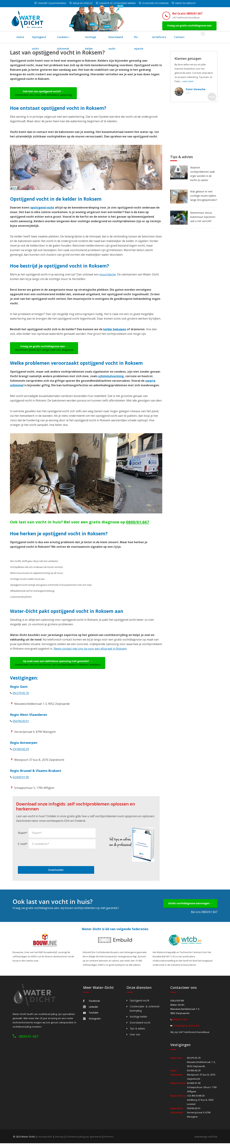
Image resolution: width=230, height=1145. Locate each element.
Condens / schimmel (75, 37)
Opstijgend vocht (43, 37)
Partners (109, 1138)
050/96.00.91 (21, 722)
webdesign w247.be (206, 1138)
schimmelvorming (111, 377)
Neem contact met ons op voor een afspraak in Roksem (90, 650)
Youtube (90, 1014)
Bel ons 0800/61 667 (204, 914)
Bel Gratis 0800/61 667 (186, 13)
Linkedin (90, 1008)
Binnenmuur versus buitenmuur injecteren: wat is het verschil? (203, 217)
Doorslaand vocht (135, 37)
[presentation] (44, 858)
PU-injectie (161, 37)
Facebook (91, 1002)
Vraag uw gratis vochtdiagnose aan (188, 25)
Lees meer (188, 81)
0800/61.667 (137, 522)
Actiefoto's (183, 37)
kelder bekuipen (114, 330)
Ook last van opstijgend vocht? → (44, 93)
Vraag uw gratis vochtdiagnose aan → (44, 348)
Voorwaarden (44, 1138)
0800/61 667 (28, 1038)
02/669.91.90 (21, 778)
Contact (203, 37)
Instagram (92, 1020)
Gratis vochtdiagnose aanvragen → (190, 905)
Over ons (135, 1036)
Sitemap (59, 1138)
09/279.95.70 (21, 694)
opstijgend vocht (42, 208)
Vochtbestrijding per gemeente (84, 1138)
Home (20, 37)
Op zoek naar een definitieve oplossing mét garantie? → (58, 664)
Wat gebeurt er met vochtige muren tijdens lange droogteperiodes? (203, 196)
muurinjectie (107, 275)
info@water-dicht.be (186, 1027)
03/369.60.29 (21, 750)
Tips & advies (137, 1030)
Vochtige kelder (105, 37)
